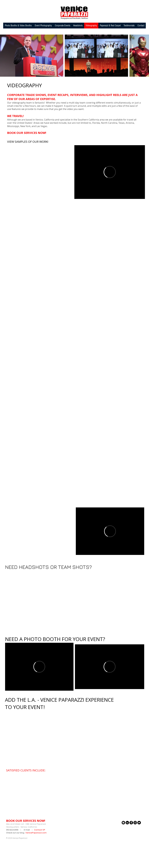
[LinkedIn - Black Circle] (127, 822)
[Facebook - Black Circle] (131, 822)
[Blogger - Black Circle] (123, 822)
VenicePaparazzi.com (36, 832)
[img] (13, 777)
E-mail (27, 829)
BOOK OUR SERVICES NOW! (26, 133)
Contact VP (39, 829)
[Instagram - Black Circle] (135, 822)
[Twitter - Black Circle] (139, 822)
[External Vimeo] (109, 172)
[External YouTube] (39, 172)
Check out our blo (14, 832)
